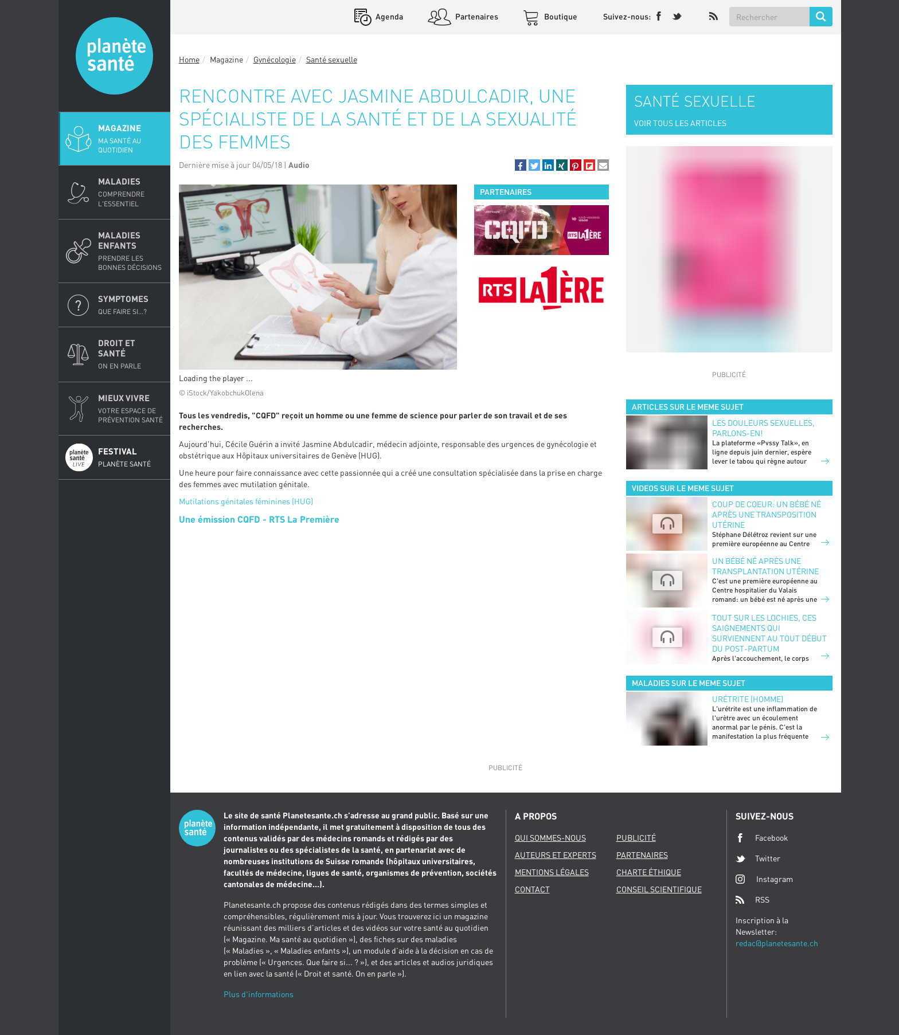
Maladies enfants (130, 251)
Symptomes (130, 304)
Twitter (758, 858)
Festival (130, 457)
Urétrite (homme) (747, 699)
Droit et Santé (130, 354)
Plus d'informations (259, 994)
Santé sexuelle (331, 59)
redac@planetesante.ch (777, 943)
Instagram (764, 879)
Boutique (559, 16)
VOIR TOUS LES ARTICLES (680, 123)
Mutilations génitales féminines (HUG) (246, 501)
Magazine (130, 139)
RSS (752, 899)
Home (189, 59)
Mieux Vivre (130, 409)
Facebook (762, 838)
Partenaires (476, 16)
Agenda (388, 16)
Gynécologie (274, 59)
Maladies (130, 192)
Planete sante (114, 56)
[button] (520, 165)
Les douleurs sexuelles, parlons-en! (763, 428)
